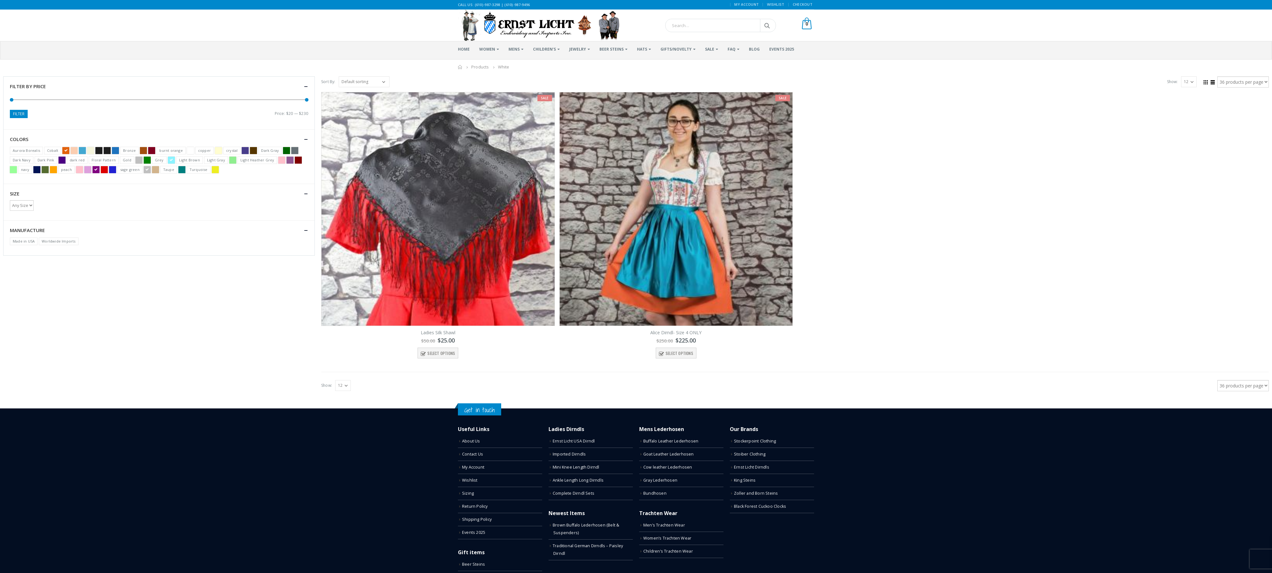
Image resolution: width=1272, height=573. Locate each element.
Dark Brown (253, 150)
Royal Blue (112, 169)
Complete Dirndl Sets (573, 493)
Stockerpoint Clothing (755, 441)
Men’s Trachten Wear (664, 525)
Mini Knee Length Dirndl (576, 467)
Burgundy (151, 150)
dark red (77, 160)
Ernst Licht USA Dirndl (574, 441)
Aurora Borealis (26, 150)
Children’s (544, 49)
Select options (441, 353)
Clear (190, 150)
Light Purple (290, 160)
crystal (232, 150)
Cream (218, 150)
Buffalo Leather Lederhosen (670, 441)
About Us (471, 441)
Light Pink (281, 160)
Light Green (232, 160)
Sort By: (328, 81)
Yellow (215, 169)
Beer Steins (611, 49)
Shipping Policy (477, 519)
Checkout (802, 4)
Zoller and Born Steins (756, 493)
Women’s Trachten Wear (667, 538)
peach (66, 169)
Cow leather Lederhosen (667, 467)
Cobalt (52, 150)
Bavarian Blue (82, 150)
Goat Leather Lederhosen (668, 454)
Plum (87, 169)
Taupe (168, 169)
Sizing (468, 493)
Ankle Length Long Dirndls (578, 480)
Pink (79, 169)
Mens (514, 49)
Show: (1172, 81)
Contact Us (472, 454)
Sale (709, 49)
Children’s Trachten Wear (668, 551)
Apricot (74, 150)
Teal (181, 169)
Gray (138, 160)
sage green (130, 169)
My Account (746, 4)
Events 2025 (781, 49)
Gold (127, 160)
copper (204, 150)
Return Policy (475, 506)
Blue (115, 150)
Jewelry (577, 49)
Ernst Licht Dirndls (751, 467)
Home (464, 49)
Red (104, 169)
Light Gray (216, 160)
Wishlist (775, 4)
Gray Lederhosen (660, 480)
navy (25, 169)
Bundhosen (655, 493)
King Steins (745, 480)
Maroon (298, 160)
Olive (45, 169)
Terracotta (65, 150)
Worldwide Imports (58, 241)
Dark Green (286, 150)
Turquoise (199, 169)
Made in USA (24, 241)
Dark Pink (46, 160)
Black (98, 150)
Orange (53, 169)
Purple (96, 169)
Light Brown (189, 160)
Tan (155, 169)
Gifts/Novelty (676, 49)
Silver (147, 169)
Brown (143, 150)
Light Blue (171, 160)
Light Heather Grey (257, 160)
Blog (754, 49)
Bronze (129, 150)
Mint (13, 169)
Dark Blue (245, 150)
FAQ (732, 49)
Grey (159, 160)
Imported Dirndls (569, 454)
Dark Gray (270, 150)
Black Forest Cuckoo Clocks (760, 506)
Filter (18, 114)
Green (147, 160)
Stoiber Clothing (749, 454)
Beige (90, 150)
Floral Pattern (104, 160)
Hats (642, 49)
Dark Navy (22, 160)
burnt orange (171, 150)
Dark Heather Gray (294, 150)
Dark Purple (62, 160)
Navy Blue (36, 169)
